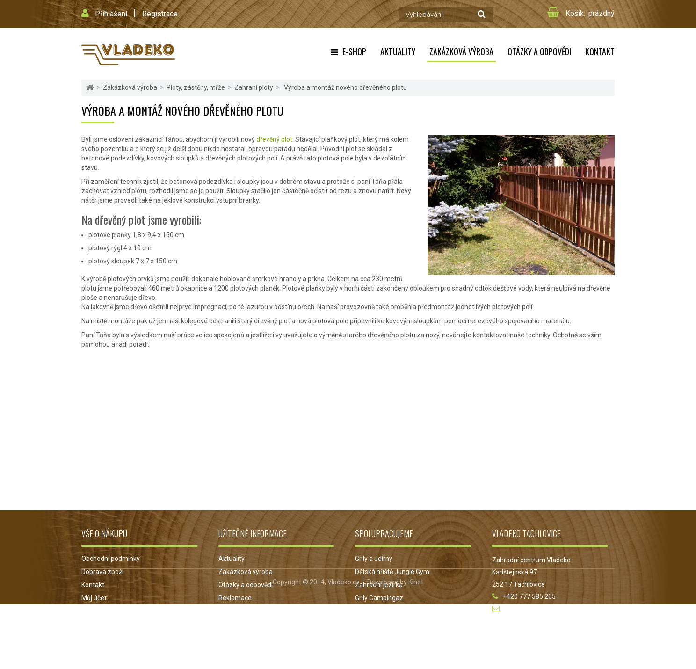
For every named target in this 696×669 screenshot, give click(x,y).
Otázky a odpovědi (539, 51)
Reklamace (235, 598)
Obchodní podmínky (110, 558)
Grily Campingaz (379, 598)
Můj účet (94, 598)
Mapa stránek (101, 611)
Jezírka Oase (374, 611)
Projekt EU (233, 611)
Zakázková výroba (461, 51)
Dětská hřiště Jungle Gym (392, 571)
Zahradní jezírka (379, 585)
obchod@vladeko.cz (534, 608)
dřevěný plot (274, 139)
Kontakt (600, 51)
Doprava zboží (102, 571)
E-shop (354, 51)
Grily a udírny (373, 558)
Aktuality (397, 51)
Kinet (415, 646)
